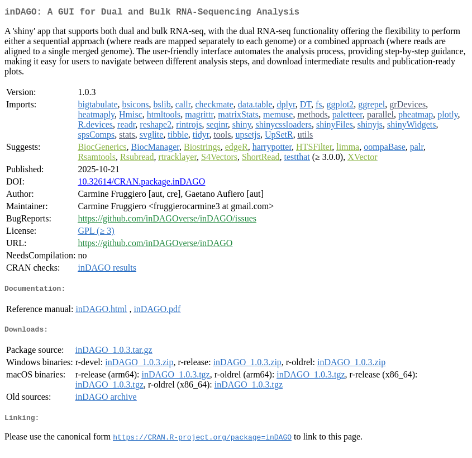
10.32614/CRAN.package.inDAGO (141, 183)
